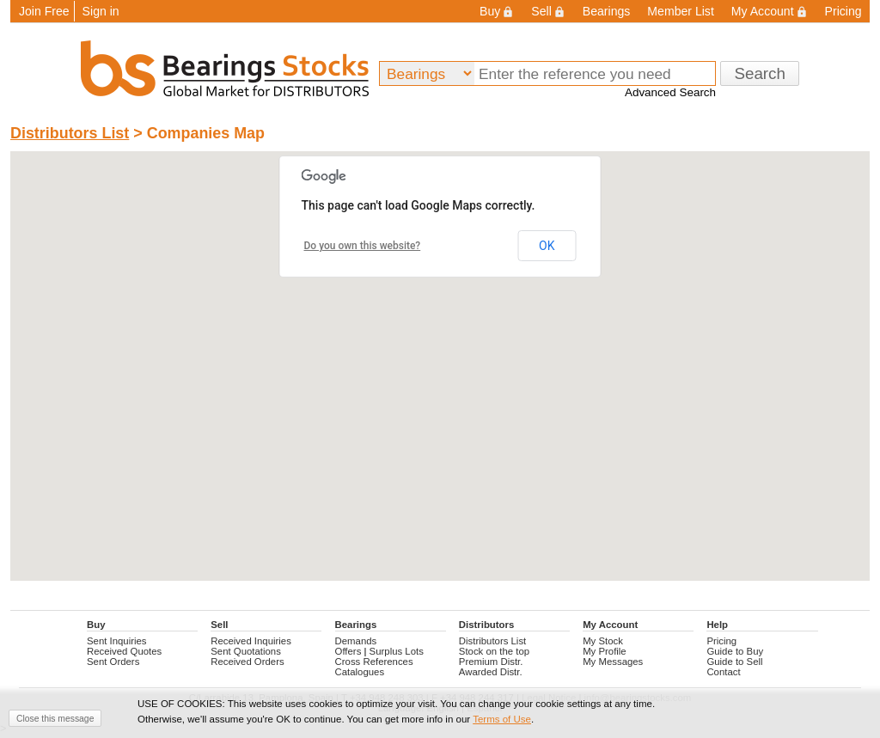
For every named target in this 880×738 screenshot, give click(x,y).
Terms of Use (502, 719)
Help (717, 624)
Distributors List (69, 133)
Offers (348, 651)
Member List (680, 11)
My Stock (603, 641)
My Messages (613, 661)
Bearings (607, 11)
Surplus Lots (397, 651)
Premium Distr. (491, 661)
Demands (356, 641)
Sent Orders (113, 661)
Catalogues (360, 672)
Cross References (374, 661)
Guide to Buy (734, 651)
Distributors (486, 624)
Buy (497, 11)
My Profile (604, 651)
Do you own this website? (362, 246)
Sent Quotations (246, 651)
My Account (769, 11)
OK (546, 246)
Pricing (843, 11)
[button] (454, 353)
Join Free (44, 11)
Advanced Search (670, 92)
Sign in (100, 11)
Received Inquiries (251, 641)
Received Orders (247, 661)
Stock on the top (494, 651)
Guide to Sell (734, 661)
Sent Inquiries (117, 641)
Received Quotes (124, 651)
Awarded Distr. (490, 672)
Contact (723, 672)
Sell (548, 11)
